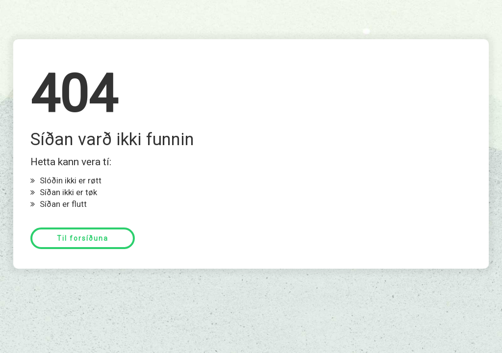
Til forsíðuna (82, 238)
